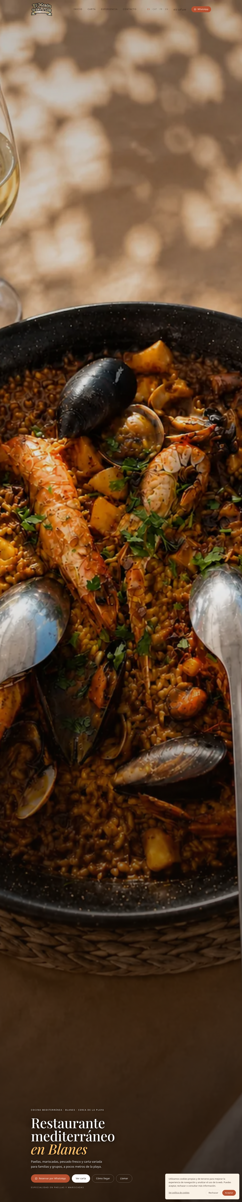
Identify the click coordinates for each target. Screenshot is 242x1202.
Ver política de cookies (179, 1192)
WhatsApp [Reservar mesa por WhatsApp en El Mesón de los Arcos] (201, 9)
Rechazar (213, 1192)
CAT (155, 9)
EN (166, 9)
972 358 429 (180, 9)
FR (161, 9)
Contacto (130, 9)
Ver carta (81, 1178)
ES (148, 9)
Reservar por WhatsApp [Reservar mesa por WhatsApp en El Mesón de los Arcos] (50, 1178)
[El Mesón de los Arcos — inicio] (41, 9)
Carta (92, 9)
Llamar (124, 1178)
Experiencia (109, 9)
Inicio (78, 9)
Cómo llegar (103, 1178)
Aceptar (229, 1192)
